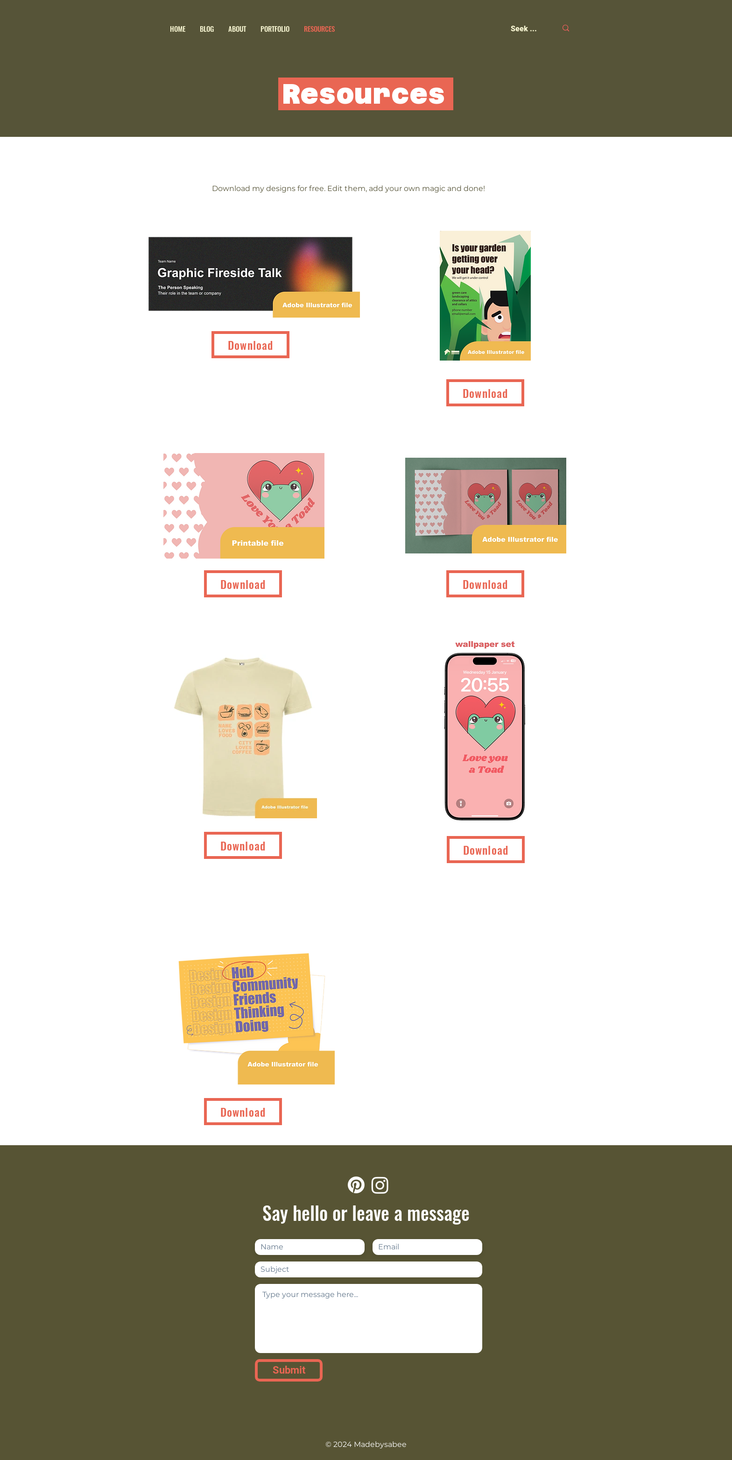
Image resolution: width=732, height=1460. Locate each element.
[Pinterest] (356, 1185)
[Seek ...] (527, 29)
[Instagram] (380, 1185)
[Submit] (289, 1370)
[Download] (250, 344)
